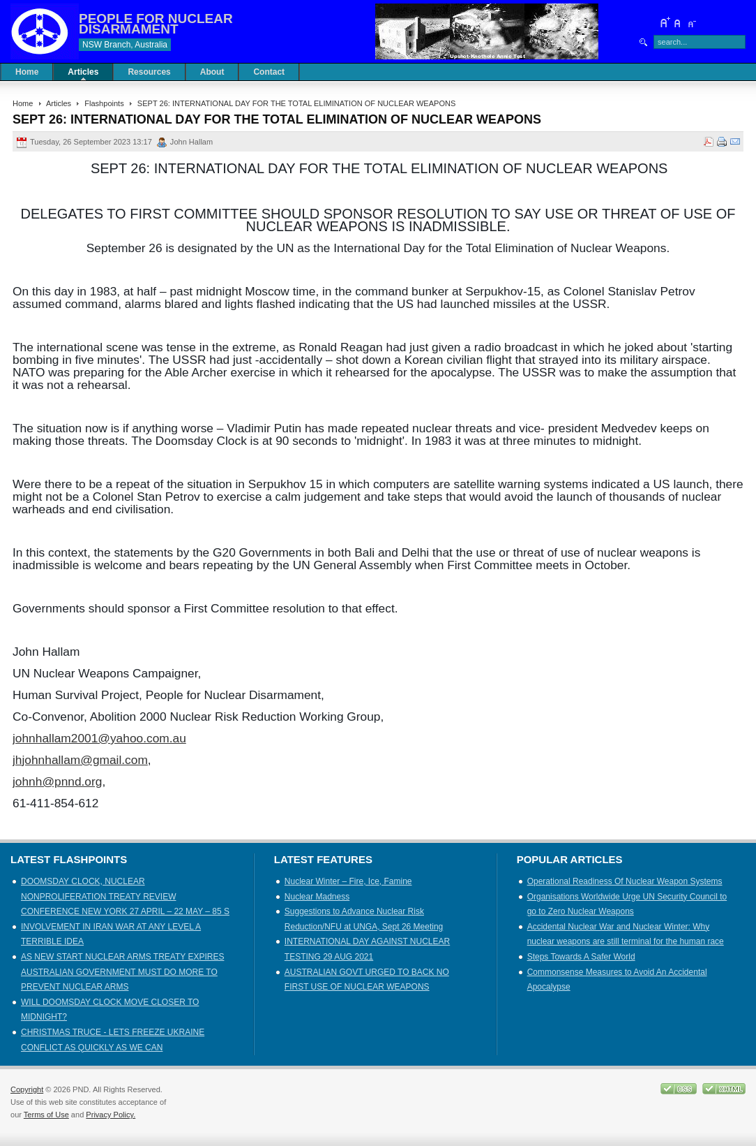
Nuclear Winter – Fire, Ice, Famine (348, 881)
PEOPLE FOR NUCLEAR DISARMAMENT (156, 23)
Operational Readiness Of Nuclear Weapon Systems (625, 881)
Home (23, 103)
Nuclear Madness (317, 897)
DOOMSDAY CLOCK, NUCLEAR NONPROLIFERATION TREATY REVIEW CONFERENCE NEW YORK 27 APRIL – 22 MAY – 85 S (125, 896)
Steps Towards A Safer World (581, 957)
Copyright (26, 1089)
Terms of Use (46, 1114)
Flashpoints (103, 103)
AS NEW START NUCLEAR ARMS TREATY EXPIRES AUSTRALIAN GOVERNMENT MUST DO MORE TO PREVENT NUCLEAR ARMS (122, 972)
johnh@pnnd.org (57, 781)
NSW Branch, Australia (124, 45)
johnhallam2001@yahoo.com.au (99, 738)
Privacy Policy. (110, 1114)
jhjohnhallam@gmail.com (80, 760)
